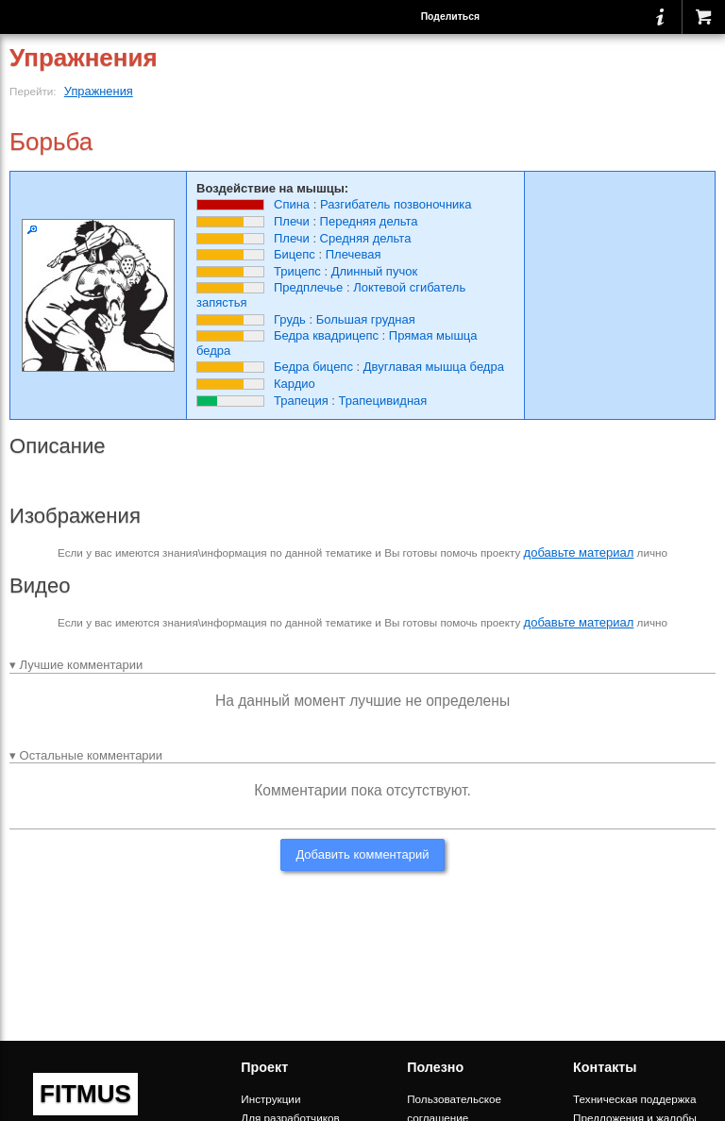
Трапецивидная (383, 400)
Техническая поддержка (634, 1099)
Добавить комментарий (362, 854)
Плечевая (353, 254)
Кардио (294, 383)
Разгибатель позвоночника (396, 204)
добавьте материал (579, 552)
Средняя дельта (366, 238)
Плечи (292, 221)
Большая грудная (365, 319)
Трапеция (301, 400)
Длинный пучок (374, 271)
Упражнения (98, 91)
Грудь (290, 319)
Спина (292, 204)
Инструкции (270, 1099)
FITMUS (85, 1093)
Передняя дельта (369, 221)
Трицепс (297, 271)
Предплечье (308, 287)
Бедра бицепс (313, 367)
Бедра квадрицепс (326, 335)
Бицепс (294, 254)
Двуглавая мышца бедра (433, 367)
